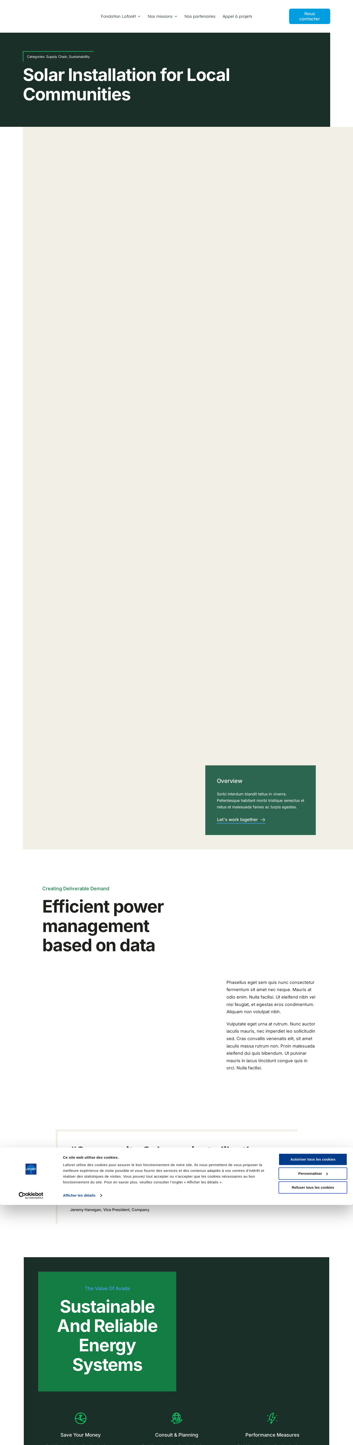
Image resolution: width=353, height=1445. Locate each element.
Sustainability (79, 57)
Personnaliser (313, 1413)
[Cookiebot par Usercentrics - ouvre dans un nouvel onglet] (31, 1435)
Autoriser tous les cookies (312, 1399)
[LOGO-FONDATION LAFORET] (42, 14)
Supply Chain (56, 57)
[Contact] (241, 820)
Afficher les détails (79, 1435)
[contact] (309, 16)
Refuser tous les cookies (313, 1428)
